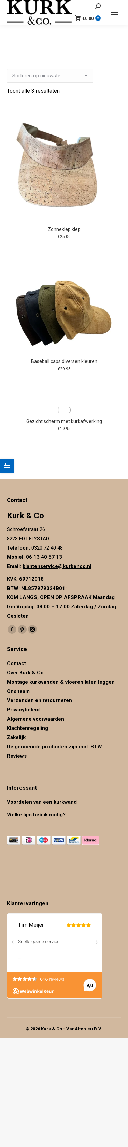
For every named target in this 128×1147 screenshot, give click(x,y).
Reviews (17, 756)
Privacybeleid (24, 710)
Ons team (18, 691)
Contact (16, 663)
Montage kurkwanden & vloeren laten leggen (61, 682)
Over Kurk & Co (25, 673)
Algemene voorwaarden (35, 719)
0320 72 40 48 (47, 548)
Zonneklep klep (64, 229)
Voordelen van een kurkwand (42, 802)
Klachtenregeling (27, 728)
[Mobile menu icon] (114, 12)
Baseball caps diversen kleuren (64, 361)
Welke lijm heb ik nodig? (36, 815)
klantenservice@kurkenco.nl (57, 566)
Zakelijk (16, 737)
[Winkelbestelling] (50, 76)
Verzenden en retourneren (39, 700)
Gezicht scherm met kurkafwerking (64, 421)
